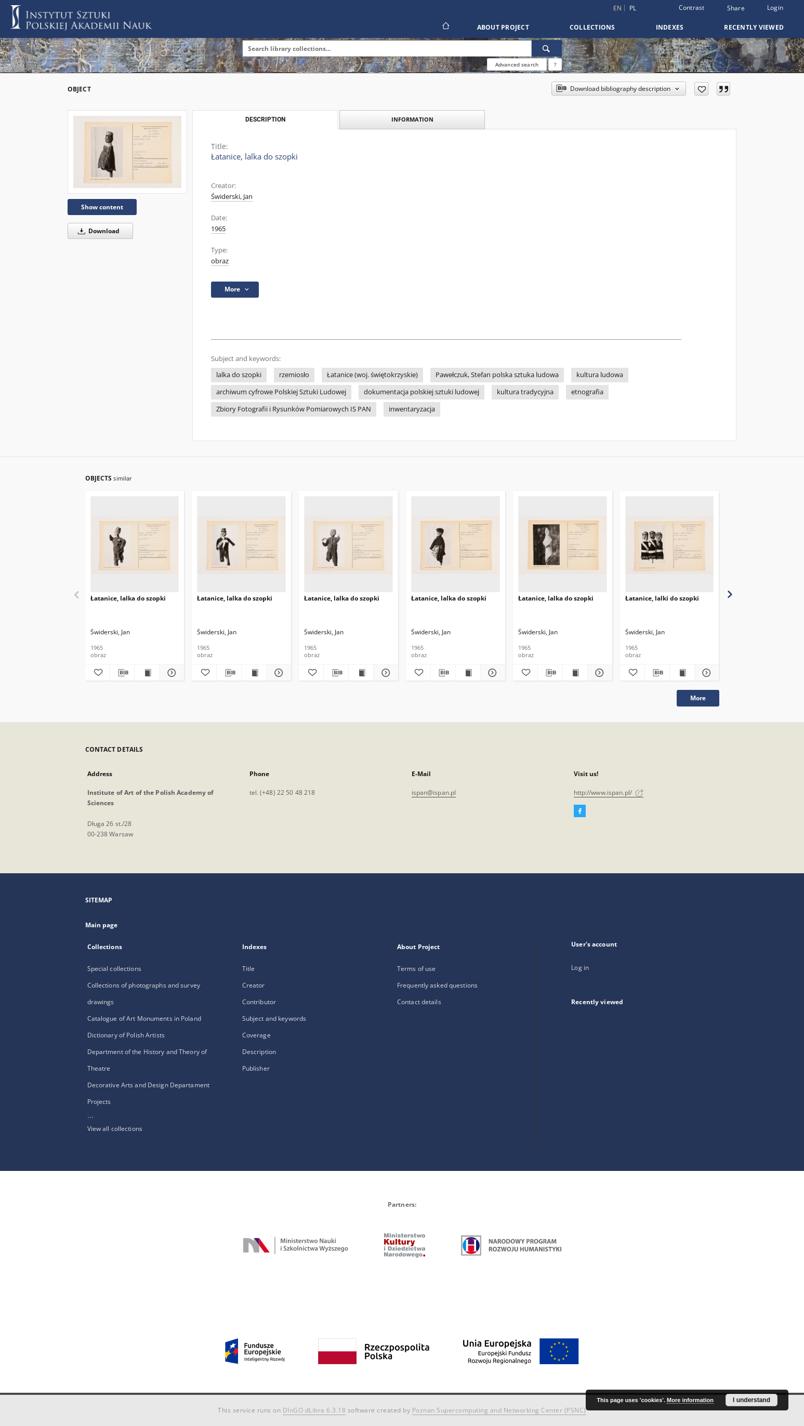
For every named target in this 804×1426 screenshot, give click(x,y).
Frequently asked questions (437, 985)
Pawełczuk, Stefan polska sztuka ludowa (497, 374)
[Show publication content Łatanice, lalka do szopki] (147, 672)
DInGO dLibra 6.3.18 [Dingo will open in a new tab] (314, 1410)
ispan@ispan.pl (434, 792)
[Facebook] (580, 811)
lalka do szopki (238, 374)
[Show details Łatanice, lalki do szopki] (705, 672)
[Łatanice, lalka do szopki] (127, 152)
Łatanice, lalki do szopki (662, 598)
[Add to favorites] (701, 89)
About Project (503, 27)
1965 (218, 228)
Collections (592, 27)
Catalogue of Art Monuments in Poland (144, 1018)
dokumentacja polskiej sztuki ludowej (421, 392)
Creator (253, 985)
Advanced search (516, 64)
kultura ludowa (599, 374)
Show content (102, 207)
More (698, 698)
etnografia (587, 392)
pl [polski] (633, 8)
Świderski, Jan (232, 196)
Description (259, 1051)
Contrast (692, 7)
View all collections (114, 1128)
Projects (99, 1101)
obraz (220, 261)
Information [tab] (412, 119)
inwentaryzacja (412, 409)
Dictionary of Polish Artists (126, 1035)
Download (97, 231)
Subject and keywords (274, 1018)
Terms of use (416, 968)
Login (775, 7)
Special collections (114, 968)
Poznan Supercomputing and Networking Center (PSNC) (499, 1410)
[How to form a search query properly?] (555, 64)
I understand (751, 1400)
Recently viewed (754, 27)
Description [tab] (265, 119)
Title (248, 968)
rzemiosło (294, 374)
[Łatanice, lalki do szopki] (670, 545)
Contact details (419, 1001)
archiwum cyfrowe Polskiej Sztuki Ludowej (281, 392)
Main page (101, 925)
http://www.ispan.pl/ (609, 792)
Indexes (670, 27)
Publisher (256, 1068)
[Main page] (445, 27)
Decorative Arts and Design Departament (148, 1085)
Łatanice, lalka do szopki (128, 598)
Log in (580, 967)
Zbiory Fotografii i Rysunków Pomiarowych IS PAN (293, 409)
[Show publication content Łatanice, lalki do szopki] (682, 672)
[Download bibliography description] (122, 672)
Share (736, 8)
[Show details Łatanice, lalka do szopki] (170, 672)
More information (690, 1400)
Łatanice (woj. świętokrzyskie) (372, 374)
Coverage (256, 1035)
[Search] (547, 48)
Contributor (259, 1001)
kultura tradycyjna (525, 392)
